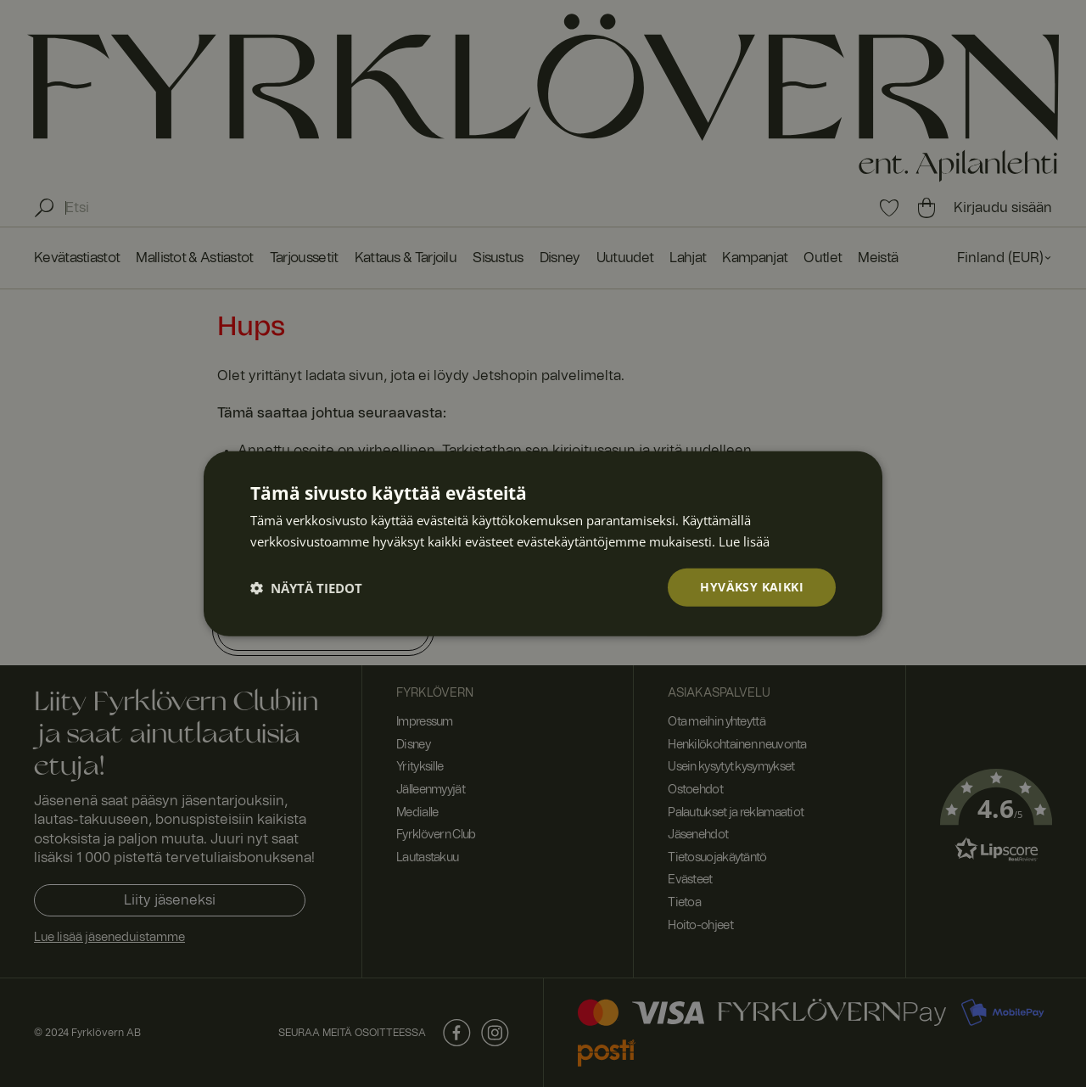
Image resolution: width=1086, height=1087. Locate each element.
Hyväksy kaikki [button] (751, 587)
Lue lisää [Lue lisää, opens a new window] (744, 540)
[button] (306, 587)
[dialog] (543, 543)
